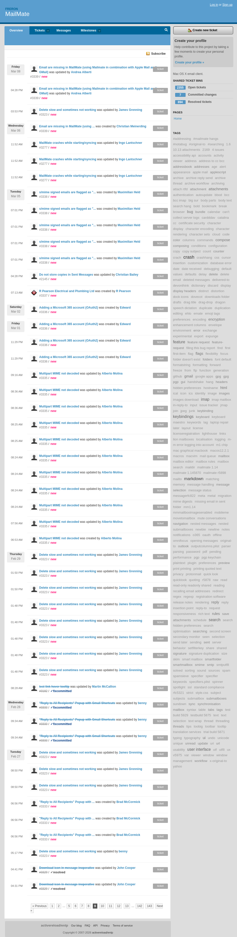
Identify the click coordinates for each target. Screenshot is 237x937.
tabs (211, 710)
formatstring (182, 365)
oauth (206, 535)
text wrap (195, 721)
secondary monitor (186, 637)
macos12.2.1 (219, 450)
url (218, 743)
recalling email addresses (191, 591)
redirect (218, 591)
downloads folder (217, 297)
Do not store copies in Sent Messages (66, 274)
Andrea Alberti (81, 72)
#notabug (180, 144)
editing (178, 313)
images (224, 393)
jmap (224, 405)
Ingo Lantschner (130, 143)
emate (198, 313)
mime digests (183, 501)
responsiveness (184, 614)
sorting (190, 670)
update (203, 743)
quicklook (180, 580)
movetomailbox (184, 518)
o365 (196, 535)
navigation (180, 524)
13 (126, 906)
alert (223, 167)
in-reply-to (180, 405)
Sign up (227, 4)
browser (179, 212)
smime (200, 665)
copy (176, 251)
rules (216, 614)
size (224, 653)
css (216, 257)
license (198, 428)
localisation (204, 439)
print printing (182, 568)
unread (190, 743)
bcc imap (179, 200)
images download (186, 399)
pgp (196, 557)
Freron (11, 9)
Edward (125, 307)
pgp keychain (211, 557)
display (226, 285)
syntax (191, 710)
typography (192, 738)
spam (226, 670)
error (196, 330)
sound (201, 670)
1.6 (228, 144)
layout (186, 428)
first (227, 348)
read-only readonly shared (192, 585)
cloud (216, 234)
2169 (206, 150)
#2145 (43, 279)
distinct (203, 291)
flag (190, 354)
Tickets (39, 31)
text (216, 715)
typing (177, 738)
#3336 (43, 312)
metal (212, 496)
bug (190, 212)
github (177, 376)
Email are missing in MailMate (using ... (67, 126)
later (176, 428)
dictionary (198, 285)
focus (224, 354)
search (215, 620)
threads (178, 726)
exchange (210, 330)
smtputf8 (222, 665)
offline (217, 535)
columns (188, 240)
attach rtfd (180, 189)
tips (189, 726)
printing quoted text (207, 568)
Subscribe (158, 53)
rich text (204, 614)
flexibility (212, 354)
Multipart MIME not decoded (59, 373)
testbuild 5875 (201, 715)
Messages (64, 30)
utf (215, 749)
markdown (193, 478)
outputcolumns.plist (205, 546)
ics (191, 393)
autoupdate (204, 195)
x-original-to (218, 761)
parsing (178, 552)
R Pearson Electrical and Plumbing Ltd (66, 291)
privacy (178, 574)
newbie (200, 529)
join (175, 411)
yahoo (177, 766)
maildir (190, 467)
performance (182, 557)
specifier (197, 676)
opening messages (204, 541)
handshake (196, 382)
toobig (198, 726)
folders (208, 359)
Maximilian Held (129, 192)
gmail (188, 376)
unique (178, 743)
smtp (210, 665)
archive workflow (197, 183)
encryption (216, 319)
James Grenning (130, 110)
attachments (218, 189)
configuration (217, 246)
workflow (201, 761)
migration (224, 496)
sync (192, 704)
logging (220, 439)
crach (177, 257)
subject (216, 693)
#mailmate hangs (205, 139)
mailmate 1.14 (207, 467)
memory (179, 484)
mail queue (208, 456)
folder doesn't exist (187, 359)
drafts (177, 302)
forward (215, 365)
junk (192, 411)
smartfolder (213, 659)
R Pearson (123, 291)
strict (189, 693)
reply (215, 602)
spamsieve (181, 676)
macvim (191, 456)
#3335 (43, 378)
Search (166, 30)
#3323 (43, 114)
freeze (177, 370)
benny (142, 703)
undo (211, 738)
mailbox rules (205, 461)
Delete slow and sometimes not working (67, 110)
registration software (211, 596)
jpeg (183, 411)
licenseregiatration (186, 433)
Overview (16, 30)
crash (188, 257)
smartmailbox (183, 665)
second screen (220, 631)
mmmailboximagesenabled (192, 512)
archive (178, 178)
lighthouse (209, 433)
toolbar (210, 726)
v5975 (177, 755)
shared (222, 648)
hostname (211, 388)
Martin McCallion (104, 686)
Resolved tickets (193, 102)
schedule (200, 620)
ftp (195, 370)
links (222, 433)
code (226, 234)
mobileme (222, 512)
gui (183, 382)
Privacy (105, 925)
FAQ (87, 925)
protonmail (193, 574)
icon (183, 393)
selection (218, 637)
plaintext (179, 563)
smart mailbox (192, 659)
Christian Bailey (127, 274)
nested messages (203, 524)
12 (118, 906)
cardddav (208, 217)
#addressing (182, 139)
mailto (177, 479)
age (214, 167)
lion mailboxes (183, 439)
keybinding (205, 411)
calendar (214, 212)
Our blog (76, 925)
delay (203, 274)
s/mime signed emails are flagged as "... (67, 192)
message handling (200, 484)
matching (212, 479)
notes (226, 529)
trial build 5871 (214, 732)
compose (223, 240)
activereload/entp (54, 925)
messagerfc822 (184, 496)
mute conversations (212, 518)
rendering (202, 602)
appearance (182, 172)
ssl (190, 687)
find (220, 348)
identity (200, 393)
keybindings (183, 416)
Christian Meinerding (131, 126)
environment (182, 330)
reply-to (201, 608)
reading (219, 585)
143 (149, 906)
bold (196, 206)
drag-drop (206, 302)
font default (223, 359)
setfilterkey (196, 648)
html (223, 388)
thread (208, 721)
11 (110, 906)
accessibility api (184, 155)
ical (175, 393)
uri (212, 743)
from (188, 370)
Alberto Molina (112, 373)
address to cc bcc (212, 161)
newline (214, 529)
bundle (200, 212)
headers (222, 382)
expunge (212, 336)
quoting (194, 580)
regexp (189, 596)
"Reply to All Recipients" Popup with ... (67, 802)
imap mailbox (221, 399)
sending (195, 642)
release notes (183, 602)
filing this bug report (200, 348)
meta (201, 496)
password (193, 552)
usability (179, 749)
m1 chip (222, 445)
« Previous (39, 906)
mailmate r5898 (214, 473)
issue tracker (208, 405)
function (205, 370)
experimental (182, 336)
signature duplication (204, 653)
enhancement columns (189, 325)
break (223, 206)
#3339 (34, 76)
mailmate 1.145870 (187, 473)
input (193, 405)
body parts (208, 200)
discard (213, 285)
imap (205, 399)
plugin (192, 563)
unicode (223, 738)
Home (178, 118)
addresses (201, 167)
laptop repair (219, 422)
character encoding (200, 229)
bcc (227, 195)
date (176, 269)
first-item (179, 354)
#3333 (43, 806)
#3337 (43, 295)
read (224, 580)
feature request (198, 342)
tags (220, 710)
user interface (199, 749)
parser (226, 546)
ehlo (188, 313)
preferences (207, 563)
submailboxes (216, 698)
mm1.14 (190, 507)
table (202, 710)
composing (181, 246)
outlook (183, 546)
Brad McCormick (128, 802)
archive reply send (199, 178)
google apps (204, 376)
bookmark (209, 206)
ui (204, 738)
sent (207, 642)
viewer (196, 755)
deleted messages (196, 280)
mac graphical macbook (190, 450)
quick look (211, 574)
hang (209, 382)
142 (139, 906)
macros (178, 456)
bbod (218, 195)
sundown (179, 704)
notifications (182, 535)
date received (192, 269)
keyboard (202, 417)
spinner (217, 682)
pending (215, 552)
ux (229, 749)
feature (179, 342)
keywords (194, 422)
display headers (184, 291)
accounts (204, 155)
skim (176, 659)
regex (177, 596)
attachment (198, 189)
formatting (200, 365)
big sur (194, 200)
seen (206, 637)
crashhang (204, 257)
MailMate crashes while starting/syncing (67, 143)
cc (174, 223)
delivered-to (221, 280)
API (95, 925)
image (212, 393)
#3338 (43, 196)
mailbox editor (183, 461)
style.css (202, 693)
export (198, 336)
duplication (222, 308)
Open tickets (190, 88)
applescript (218, 172)
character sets (199, 234)
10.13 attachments (186, 150)
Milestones (88, 31)
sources (214, 670)
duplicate (205, 308)
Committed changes (196, 95)
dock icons (181, 297)
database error (221, 263)
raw (215, 580)
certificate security (192, 223)
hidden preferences (187, 388)
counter (218, 251)
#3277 (43, 147)
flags (199, 354)
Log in (214, 4)
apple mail (200, 172)
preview (224, 563)
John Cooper (126, 868)
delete (213, 274)
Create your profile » (189, 62)
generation (221, 370)
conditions (198, 246)
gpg (218, 376)
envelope (215, 325)
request (214, 608)
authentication (183, 195)
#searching (216, 144)
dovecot (196, 297)
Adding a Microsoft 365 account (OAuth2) (68, 307)
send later (180, 642)
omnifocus (180, 541)
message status (199, 490)
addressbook (182, 167)
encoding (199, 319)
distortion (218, 291)
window (208, 755)
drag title (190, 302)
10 (102, 906)
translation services (187, 732)
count (207, 251)
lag (206, 422)
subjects (179, 698)
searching (200, 631)
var (186, 755)
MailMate (17, 13)
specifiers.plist (199, 682)
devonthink (181, 285)
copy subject (191, 251)
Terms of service (123, 925)
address (191, 161)
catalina (223, 217)
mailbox (224, 456)
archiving (218, 183)
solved (178, 670)
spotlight (179, 687)
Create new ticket (202, 30)
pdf (205, 552)
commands (205, 240)
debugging (211, 269)
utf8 (222, 749)
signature (180, 653)
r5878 (206, 580)
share (210, 648)
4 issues (218, 150)
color (176, 240)
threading (223, 721)
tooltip (222, 726)
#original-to (197, 144)
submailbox (195, 698)
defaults (190, 274)
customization (198, 263)
